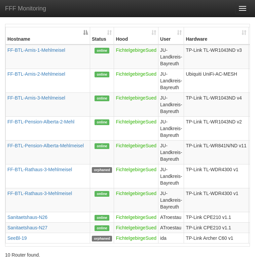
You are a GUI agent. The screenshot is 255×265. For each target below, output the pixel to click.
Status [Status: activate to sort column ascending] (99, 39)
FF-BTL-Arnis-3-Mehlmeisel (36, 98)
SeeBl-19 (17, 238)
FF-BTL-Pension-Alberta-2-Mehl (40, 121)
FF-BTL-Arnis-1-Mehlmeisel (36, 50)
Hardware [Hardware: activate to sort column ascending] (196, 39)
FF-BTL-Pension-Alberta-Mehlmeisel (45, 145)
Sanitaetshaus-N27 (27, 227)
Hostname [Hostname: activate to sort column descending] (18, 39)
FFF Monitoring (25, 8)
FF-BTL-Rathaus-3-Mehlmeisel (39, 169)
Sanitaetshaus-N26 (27, 217)
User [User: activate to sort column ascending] (165, 39)
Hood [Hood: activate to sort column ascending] (122, 39)
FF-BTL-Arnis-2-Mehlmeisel (36, 74)
